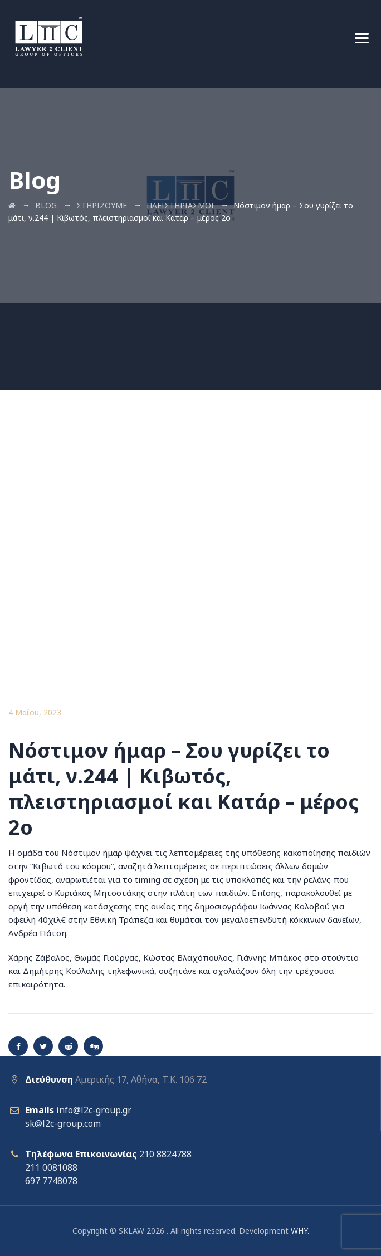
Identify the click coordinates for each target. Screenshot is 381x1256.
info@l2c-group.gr (93, 1110)
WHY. (300, 1230)
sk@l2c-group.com (63, 1123)
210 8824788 (165, 1154)
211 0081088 (51, 1167)
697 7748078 (51, 1181)
